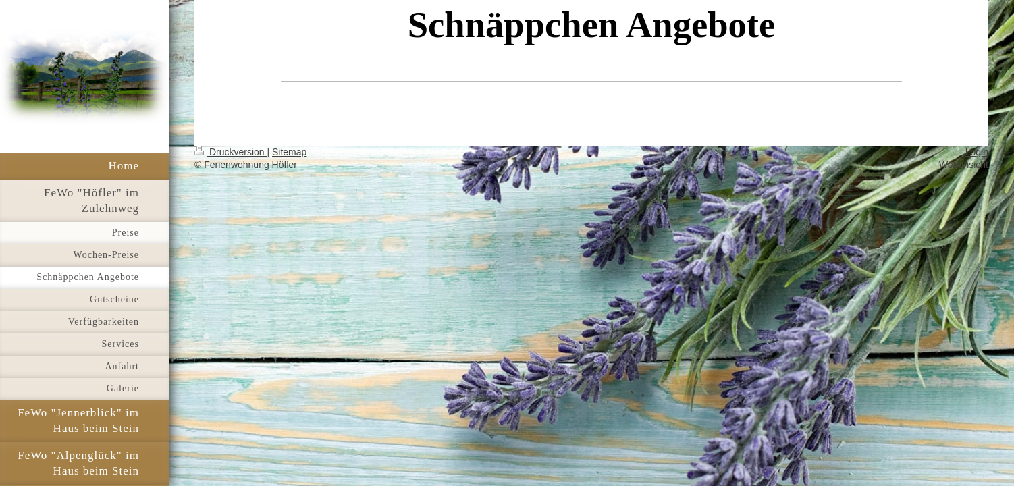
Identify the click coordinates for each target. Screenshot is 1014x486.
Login (976, 151)
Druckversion (230, 151)
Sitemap (289, 151)
